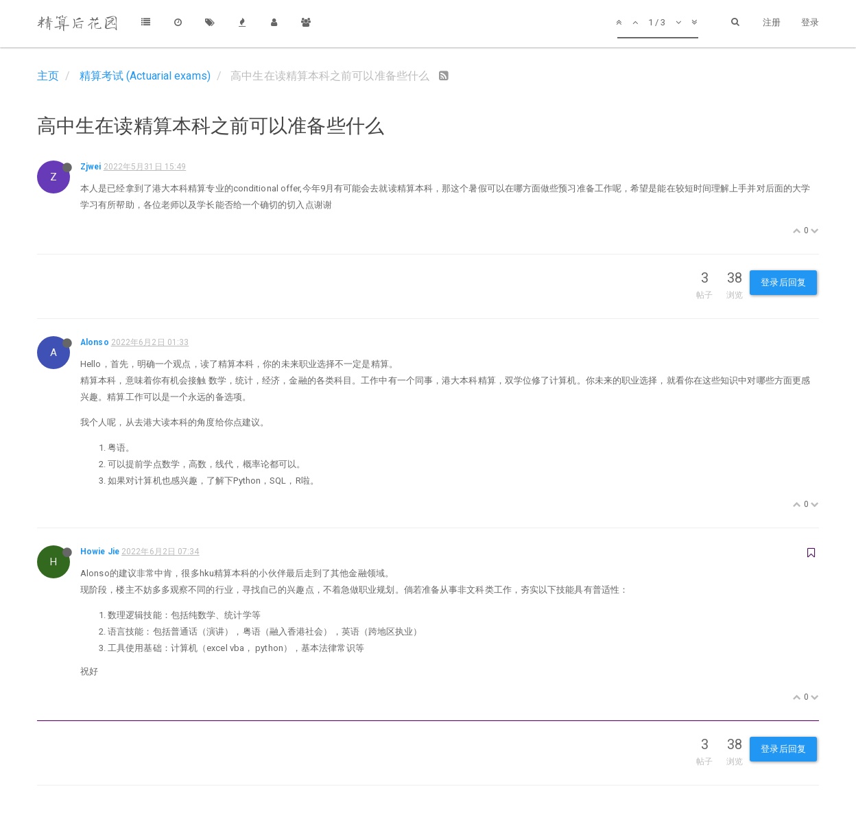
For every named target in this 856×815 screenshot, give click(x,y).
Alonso (94, 342)
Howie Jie (99, 551)
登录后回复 (783, 282)
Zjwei (91, 167)
